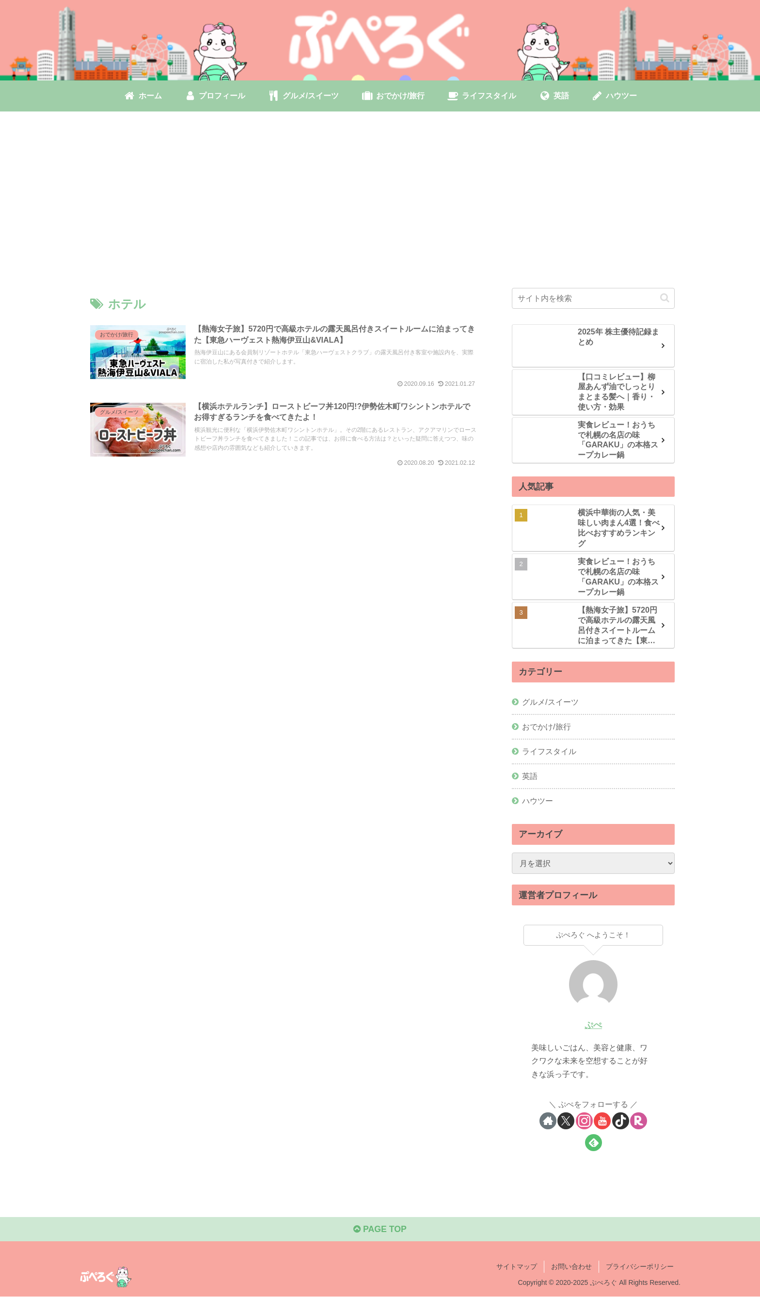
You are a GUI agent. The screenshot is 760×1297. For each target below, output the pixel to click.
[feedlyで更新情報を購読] (593, 1142)
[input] (593, 297)
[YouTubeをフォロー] (602, 1120)
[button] (664, 297)
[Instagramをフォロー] (584, 1120)
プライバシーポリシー (640, 1267)
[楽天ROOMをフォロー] (638, 1120)
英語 (530, 775)
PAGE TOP (380, 1230)
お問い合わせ (571, 1267)
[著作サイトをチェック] (547, 1120)
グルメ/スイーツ (550, 701)
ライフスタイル (549, 750)
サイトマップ (516, 1267)
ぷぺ (593, 1024)
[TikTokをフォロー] (620, 1120)
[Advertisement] (380, 190)
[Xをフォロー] (565, 1120)
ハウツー (537, 800)
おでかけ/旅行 (546, 726)
